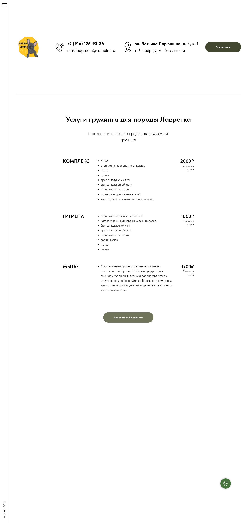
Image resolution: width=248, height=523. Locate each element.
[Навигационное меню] (4, 5)
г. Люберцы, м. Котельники (160, 50)
